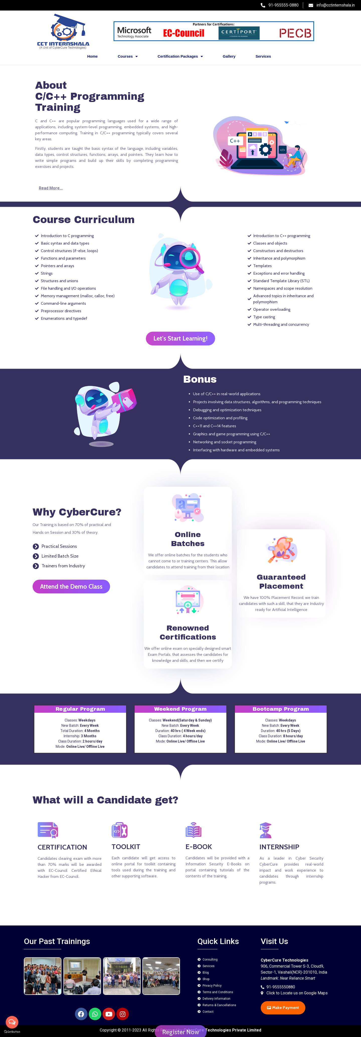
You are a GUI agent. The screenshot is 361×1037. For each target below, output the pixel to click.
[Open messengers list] (12, 1022)
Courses (128, 56)
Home (92, 56)
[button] (106, 188)
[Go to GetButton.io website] (12, 1031)
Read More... (51, 188)
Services (263, 56)
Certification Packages (180, 56)
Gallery (229, 56)
